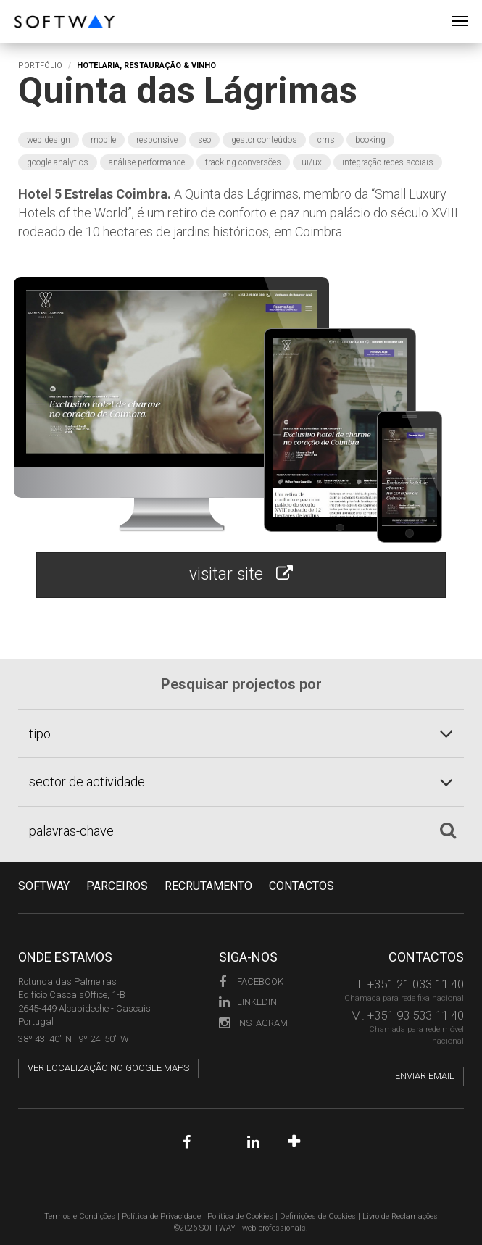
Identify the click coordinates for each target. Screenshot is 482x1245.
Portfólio (40, 65)
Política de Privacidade (161, 1216)
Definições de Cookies (318, 1216)
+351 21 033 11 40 (415, 984)
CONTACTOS (301, 886)
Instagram (253, 1022)
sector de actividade (87, 781)
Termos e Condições (79, 1216)
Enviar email (424, 1075)
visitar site (241, 574)
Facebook (251, 981)
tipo (40, 733)
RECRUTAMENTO (208, 886)
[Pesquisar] (448, 830)
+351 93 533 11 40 (415, 1015)
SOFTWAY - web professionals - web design (25, 7)
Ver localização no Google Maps (108, 1067)
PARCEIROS (117, 886)
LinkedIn (248, 1001)
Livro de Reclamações (400, 1216)
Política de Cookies (240, 1216)
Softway (44, 886)
